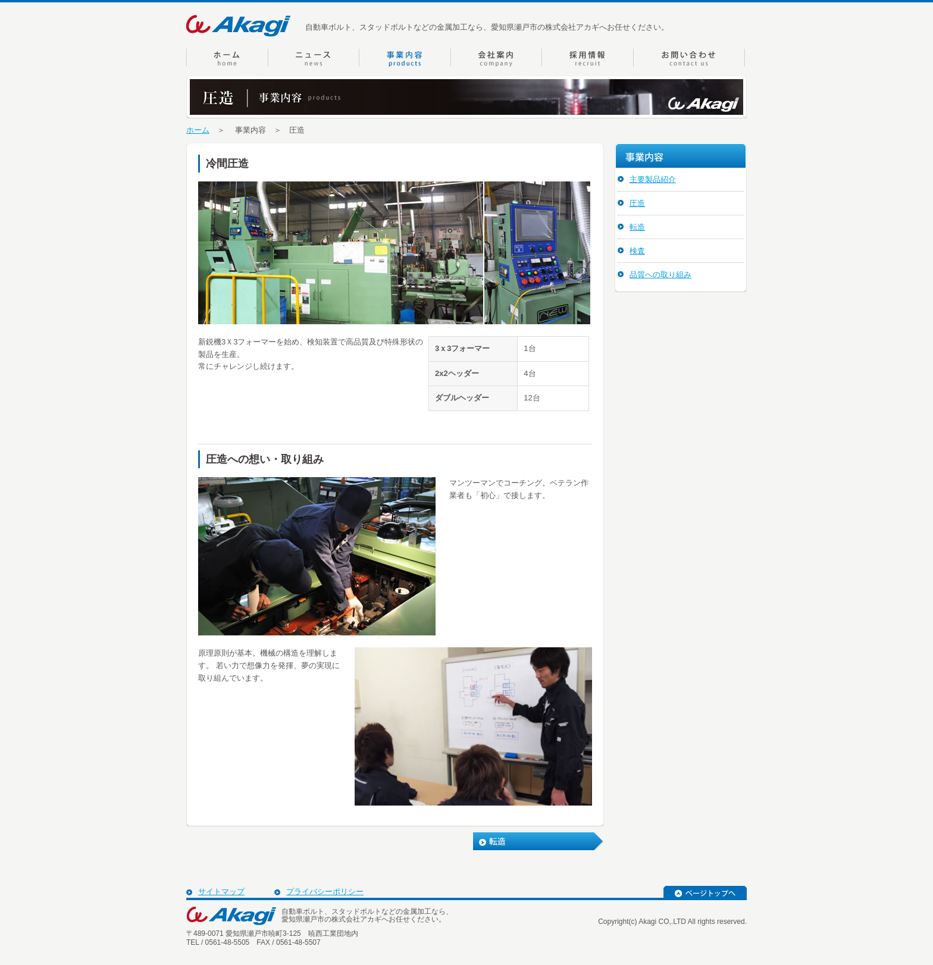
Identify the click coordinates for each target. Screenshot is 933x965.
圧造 (637, 203)
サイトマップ (221, 891)
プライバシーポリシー (325, 891)
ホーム (197, 130)
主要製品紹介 (653, 179)
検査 (637, 250)
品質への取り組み (660, 274)
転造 (637, 227)
